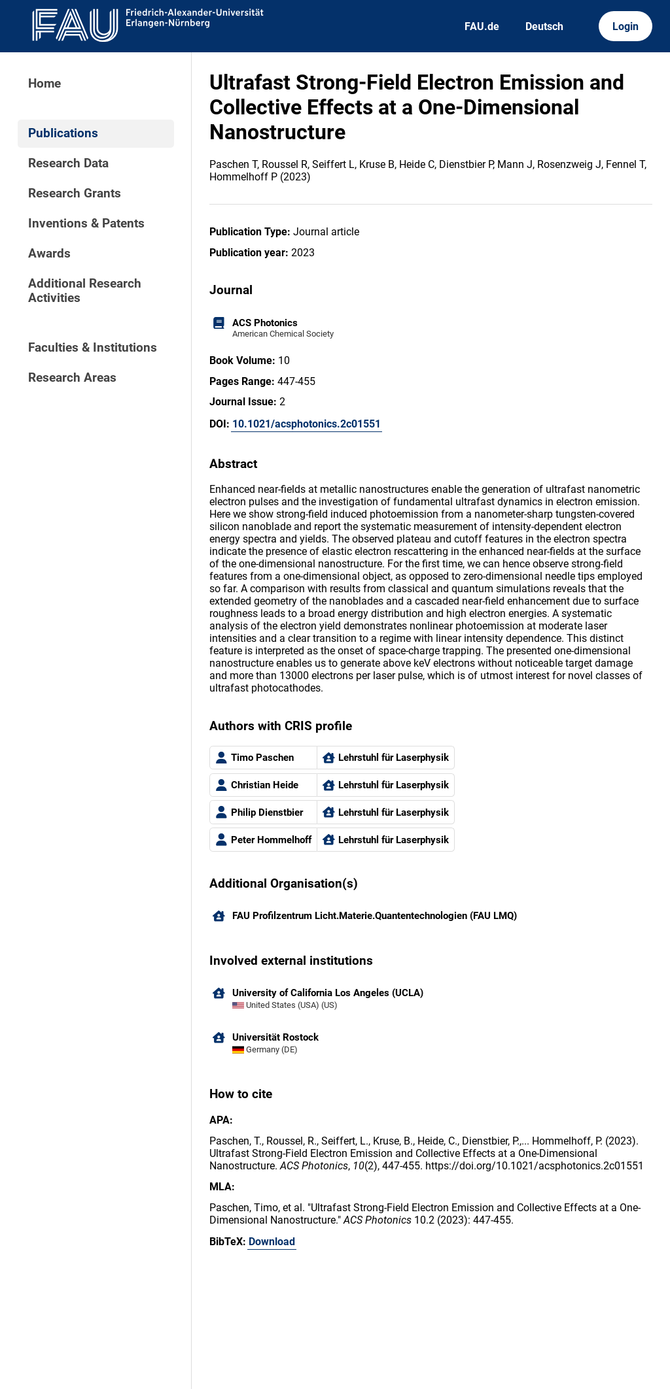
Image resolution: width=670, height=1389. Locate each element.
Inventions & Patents (86, 223)
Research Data (68, 163)
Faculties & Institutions (92, 348)
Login (625, 26)
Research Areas (72, 378)
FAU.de (482, 26)
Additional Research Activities (84, 290)
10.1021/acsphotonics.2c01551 (306, 424)
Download (272, 1241)
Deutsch (544, 26)
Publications (63, 133)
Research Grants (74, 193)
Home (44, 83)
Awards (49, 253)
